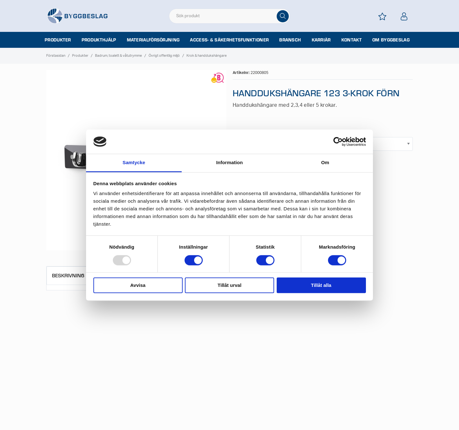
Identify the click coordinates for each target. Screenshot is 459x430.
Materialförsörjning (153, 40)
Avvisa (138, 285)
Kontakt (351, 40)
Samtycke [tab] (134, 162)
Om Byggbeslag (391, 40)
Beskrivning (68, 275)
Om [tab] (325, 162)
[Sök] (283, 16)
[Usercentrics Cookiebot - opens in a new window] (338, 141)
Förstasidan (55, 55)
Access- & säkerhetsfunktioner (229, 40)
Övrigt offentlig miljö (164, 55)
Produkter (58, 40)
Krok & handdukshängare (206, 55)
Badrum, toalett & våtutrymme (118, 55)
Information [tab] (229, 162)
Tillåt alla (321, 285)
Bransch (290, 40)
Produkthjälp (99, 40)
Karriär (321, 40)
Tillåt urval (230, 285)
